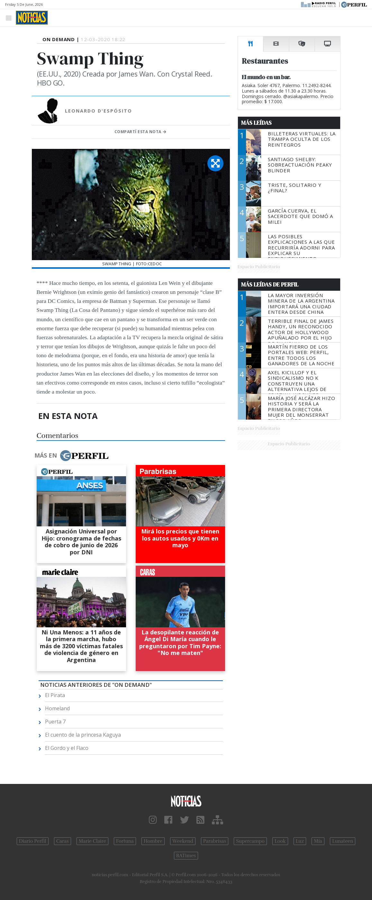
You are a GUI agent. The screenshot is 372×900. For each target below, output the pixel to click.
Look (280, 841)
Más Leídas (256, 123)
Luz (300, 841)
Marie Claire (92, 841)
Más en (71, 455)
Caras (62, 841)
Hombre (153, 841)
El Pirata (55, 695)
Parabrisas (214, 841)
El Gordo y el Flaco (66, 747)
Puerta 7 (55, 721)
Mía (318, 841)
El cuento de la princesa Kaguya (83, 734)
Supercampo (250, 841)
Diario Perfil (32, 841)
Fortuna (125, 841)
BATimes (186, 856)
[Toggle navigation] (10, 18)
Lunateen (342, 841)
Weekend (182, 841)
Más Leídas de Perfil (269, 284)
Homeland (57, 708)
